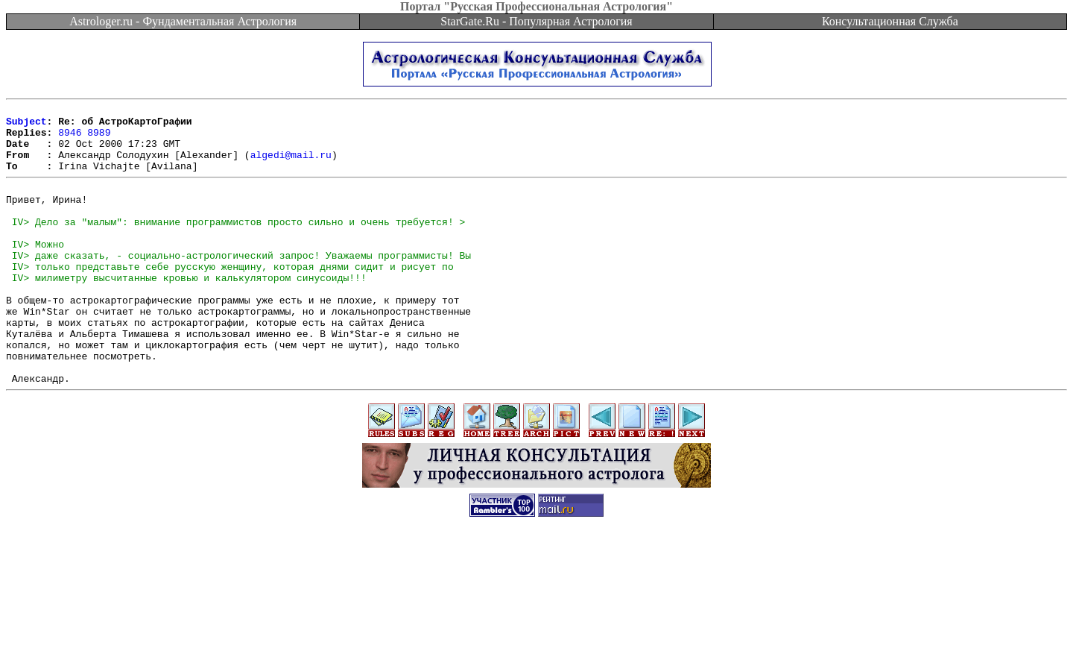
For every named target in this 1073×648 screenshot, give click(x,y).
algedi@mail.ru (291, 165)
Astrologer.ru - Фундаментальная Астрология (183, 21)
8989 (98, 138)
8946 (69, 138)
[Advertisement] (536, 614)
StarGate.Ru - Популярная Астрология (536, 21)
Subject (26, 125)
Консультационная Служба (890, 21)
